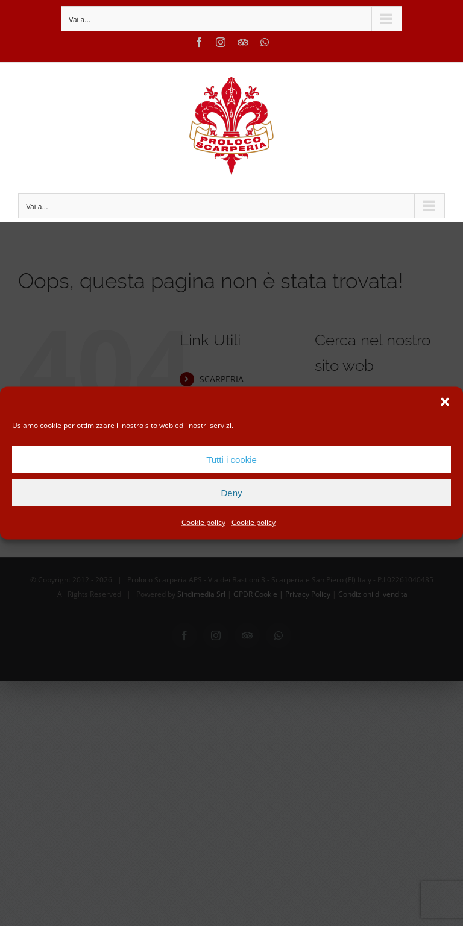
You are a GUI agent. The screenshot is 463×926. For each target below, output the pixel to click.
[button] (445, 402)
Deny (231, 492)
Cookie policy (203, 522)
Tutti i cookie (231, 459)
